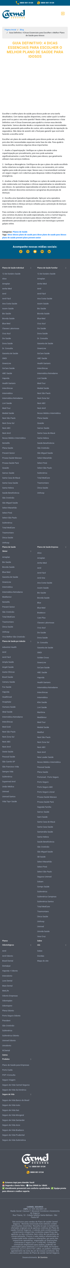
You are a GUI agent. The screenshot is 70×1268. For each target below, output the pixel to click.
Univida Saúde (43, 931)
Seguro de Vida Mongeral (13, 1115)
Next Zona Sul (8, 423)
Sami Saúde (42, 817)
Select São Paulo (9, 518)
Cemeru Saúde (8, 682)
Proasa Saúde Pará (10, 463)
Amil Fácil (6, 298)
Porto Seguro (43, 782)
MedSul (40, 732)
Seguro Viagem (8, 1080)
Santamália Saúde (45, 832)
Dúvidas (40, 956)
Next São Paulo (8, 418)
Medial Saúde (8, 413)
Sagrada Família (44, 807)
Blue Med (6, 323)
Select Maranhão (9, 508)
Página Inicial (10, 30)
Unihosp (5, 543)
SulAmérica (7, 523)
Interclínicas (7, 388)
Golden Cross (43, 657)
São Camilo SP (8, 762)
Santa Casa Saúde (10, 483)
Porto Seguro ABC (45, 787)
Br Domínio (43, 1257)
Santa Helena (8, 488)
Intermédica (7, 393)
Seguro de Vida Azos (11, 1125)
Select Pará (7, 513)
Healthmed (7, 697)
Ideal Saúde (7, 712)
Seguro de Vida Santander (13, 1120)
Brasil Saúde (7, 677)
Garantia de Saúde (10, 353)
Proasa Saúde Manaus (12, 458)
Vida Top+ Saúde (9, 801)
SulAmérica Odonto (10, 1035)
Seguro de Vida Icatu (11, 1105)
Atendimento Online (61, 1262)
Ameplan (6, 284)
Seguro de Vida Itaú (10, 1110)
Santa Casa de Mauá (11, 478)
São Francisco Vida (10, 767)
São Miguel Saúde (10, 503)
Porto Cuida (7, 1070)
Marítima (41, 712)
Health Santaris (9, 383)
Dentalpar (6, 966)
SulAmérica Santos (45, 901)
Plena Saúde (7, 448)
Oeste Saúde (7, 752)
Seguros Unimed (44, 877)
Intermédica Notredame (12, 398)
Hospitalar (6, 702)
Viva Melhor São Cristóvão (13, 637)
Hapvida (5, 378)
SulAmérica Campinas (46, 896)
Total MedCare (8, 528)
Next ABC (6, 428)
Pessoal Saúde (8, 757)
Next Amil (6, 433)
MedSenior (7, 597)
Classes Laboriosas (10, 328)
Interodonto (7, 976)
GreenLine (6, 363)
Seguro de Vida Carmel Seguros (16, 1085)
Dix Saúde (6, 338)
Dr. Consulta (7, 348)
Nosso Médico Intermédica (14, 438)
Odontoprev (7, 1006)
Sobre (39, 951)
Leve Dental (7, 981)
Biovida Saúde (8, 318)
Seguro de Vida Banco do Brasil (15, 1100)
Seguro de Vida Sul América (14, 1090)
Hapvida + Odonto (10, 971)
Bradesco (41, 613)
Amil (4, 294)
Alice (4, 279)
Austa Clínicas (8, 672)
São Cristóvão (8, 498)
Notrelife (6, 443)
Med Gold (6, 727)
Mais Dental (7, 986)
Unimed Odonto (9, 1040)
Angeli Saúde (8, 667)
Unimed (5, 791)
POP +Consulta (8, 1075)
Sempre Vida (7, 771)
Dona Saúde (7, 343)
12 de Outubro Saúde (11, 274)
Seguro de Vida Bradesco (13, 1130)
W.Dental (6, 1050)
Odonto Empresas (10, 996)
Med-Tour (6, 408)
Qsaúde (5, 468)
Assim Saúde (8, 308)
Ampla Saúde (8, 662)
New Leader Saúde (45, 757)
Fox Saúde (6, 687)
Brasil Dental (7, 961)
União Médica (8, 786)
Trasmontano (8, 533)
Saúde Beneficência (10, 493)
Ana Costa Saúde (9, 304)
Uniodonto (6, 1045)
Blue (39, 603)
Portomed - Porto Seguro (48, 777)
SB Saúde (41, 857)
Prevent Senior (8, 453)
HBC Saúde (7, 373)
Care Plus (41, 618)
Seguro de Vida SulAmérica (14, 1140)
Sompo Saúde (43, 887)
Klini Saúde (42, 702)
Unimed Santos (8, 796)
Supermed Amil (9, 781)
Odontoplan (7, 1001)
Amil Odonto (7, 956)
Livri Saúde (7, 403)
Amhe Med (7, 288)
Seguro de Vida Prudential (13, 1135)
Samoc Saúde (8, 473)
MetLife (5, 991)
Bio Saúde (6, 313)
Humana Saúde (9, 707)
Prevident (6, 1020)
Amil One (41, 578)
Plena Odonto (8, 1010)
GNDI (4, 358)
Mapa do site (42, 961)
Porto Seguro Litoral (45, 792)
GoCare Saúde (8, 368)
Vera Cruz (41, 936)
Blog (22, 30)
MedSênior (42, 717)
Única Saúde (7, 537)
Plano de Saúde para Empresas (15, 1065)
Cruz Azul (6, 333)
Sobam (40, 881)
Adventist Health (9, 647)
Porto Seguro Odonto (11, 1016)
